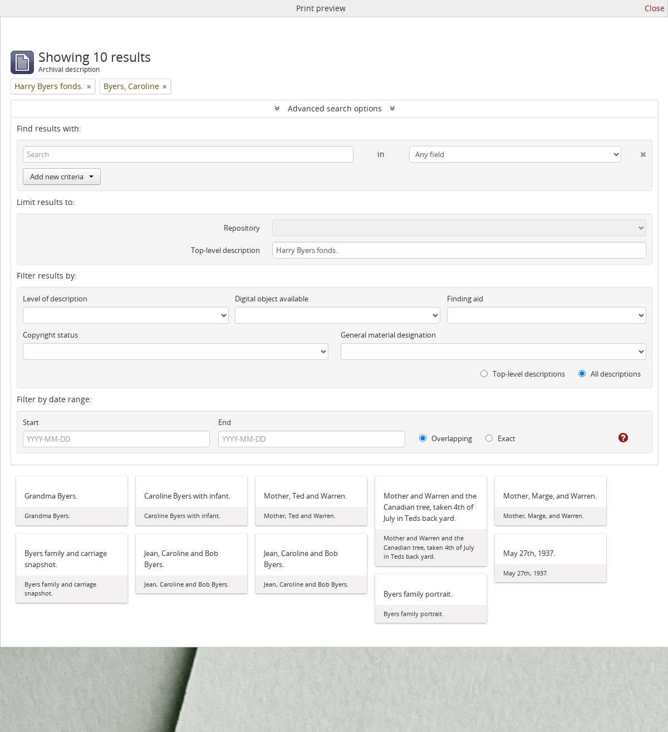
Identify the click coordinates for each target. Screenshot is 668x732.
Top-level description (225, 250)
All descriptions (609, 374)
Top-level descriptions (522, 374)
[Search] (188, 154)
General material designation (388, 335)
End (224, 422)
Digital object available (271, 299)
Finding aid (465, 299)
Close (655, 8)
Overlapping (445, 438)
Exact (500, 438)
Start (31, 422)
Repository (242, 228)
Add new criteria (62, 177)
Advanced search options (335, 108)
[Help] (615, 437)
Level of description (55, 299)
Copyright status (50, 335)
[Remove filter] (89, 86)
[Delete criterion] (633, 152)
